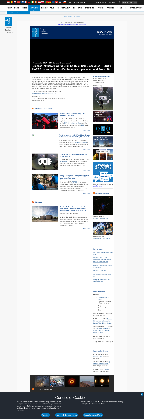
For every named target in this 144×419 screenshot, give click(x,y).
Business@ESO (122, 8)
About (9, 8)
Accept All (45, 415)
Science (125, 2)
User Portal (133, 2)
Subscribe (97, 2)
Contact (104, 2)
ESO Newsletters (12, 13)
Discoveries (77, 8)
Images (17, 8)
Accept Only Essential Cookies (66, 415)
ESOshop (44, 8)
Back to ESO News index (72, 17)
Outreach (100, 8)
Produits (110, 8)
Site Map (112, 2)
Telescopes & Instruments (60, 8)
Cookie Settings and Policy (93, 415)
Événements (89, 8)
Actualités (34, 9)
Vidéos (24, 8)
